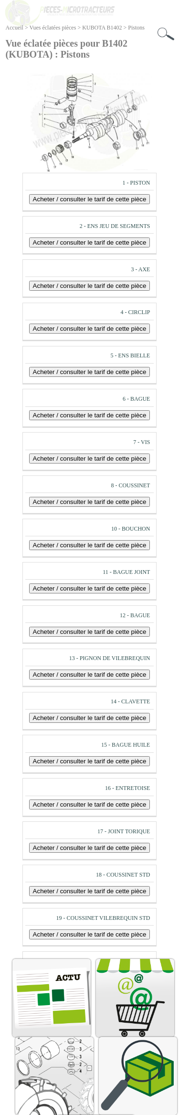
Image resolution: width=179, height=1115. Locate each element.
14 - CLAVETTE (130, 701)
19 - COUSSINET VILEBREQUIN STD (103, 918)
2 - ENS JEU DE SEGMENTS (115, 226)
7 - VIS (141, 442)
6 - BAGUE (136, 398)
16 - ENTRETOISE (127, 788)
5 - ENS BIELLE (130, 355)
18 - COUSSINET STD (123, 874)
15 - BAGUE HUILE (125, 744)
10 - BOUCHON (130, 528)
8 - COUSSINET (130, 485)
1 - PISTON (136, 182)
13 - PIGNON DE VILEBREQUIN (109, 658)
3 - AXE (140, 269)
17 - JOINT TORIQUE (123, 831)
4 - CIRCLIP (135, 312)
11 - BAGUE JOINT (126, 572)
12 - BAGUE (135, 615)
